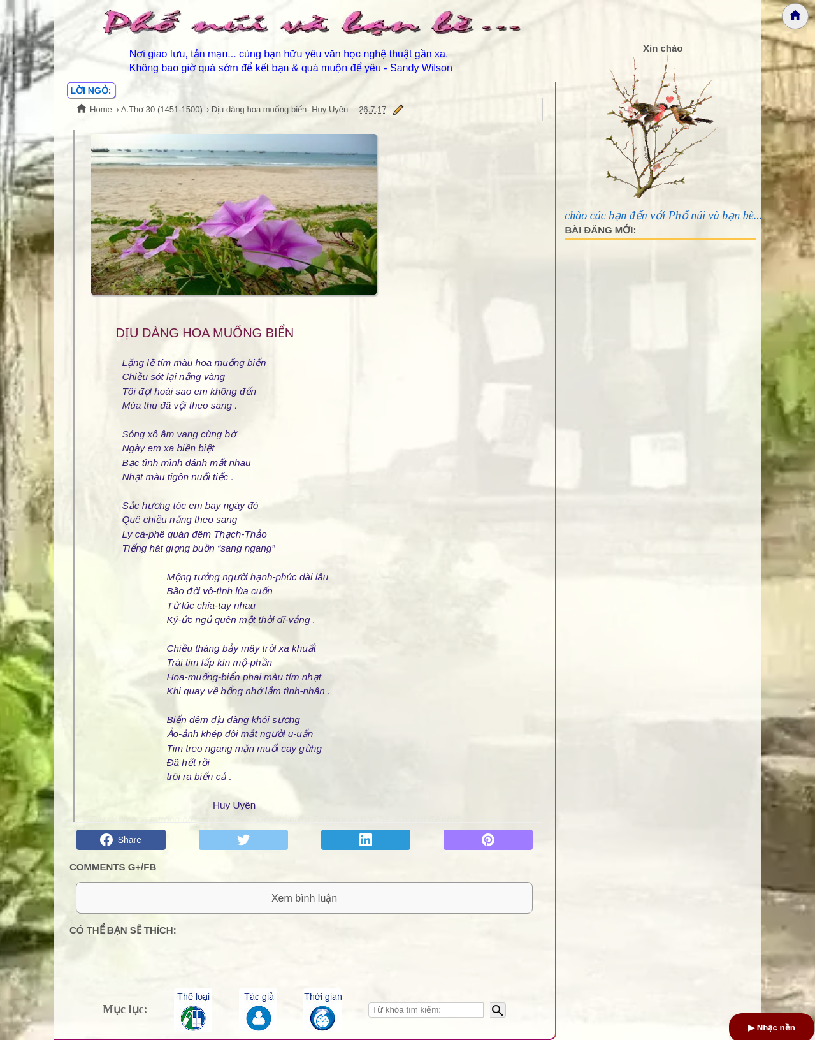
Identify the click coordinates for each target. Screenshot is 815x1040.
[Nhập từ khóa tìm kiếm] (426, 1010)
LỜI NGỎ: (91, 90)
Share (120, 839)
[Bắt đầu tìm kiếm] (498, 1010)
